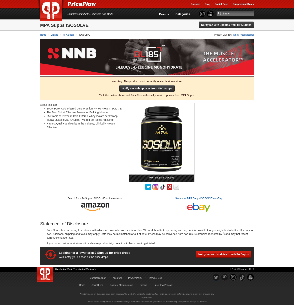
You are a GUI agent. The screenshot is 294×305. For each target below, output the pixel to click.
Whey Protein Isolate (243, 35)
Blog (207, 4)
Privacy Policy (135, 278)
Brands (164, 14)
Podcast (195, 4)
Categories (183, 14)
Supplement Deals (243, 4)
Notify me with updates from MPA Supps (226, 24)
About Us (117, 278)
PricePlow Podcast (163, 285)
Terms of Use (155, 278)
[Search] (235, 13)
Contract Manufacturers (121, 285)
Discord (143, 285)
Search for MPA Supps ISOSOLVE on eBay (198, 198)
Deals (82, 285)
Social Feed (221, 4)
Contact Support (98, 278)
